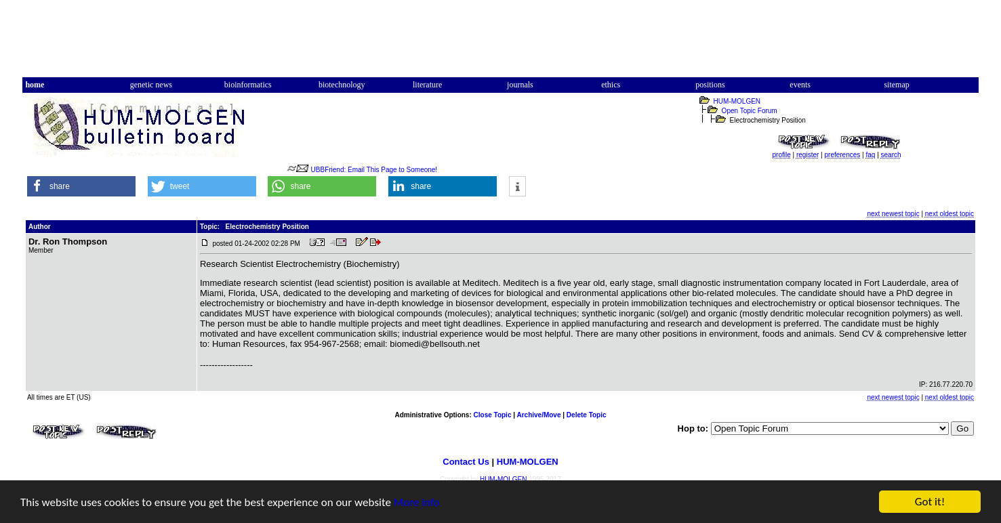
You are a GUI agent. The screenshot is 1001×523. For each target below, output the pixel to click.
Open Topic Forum (749, 110)
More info (417, 503)
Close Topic (493, 415)
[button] (81, 186)
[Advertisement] (501, 42)
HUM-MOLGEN (737, 101)
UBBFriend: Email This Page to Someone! (374, 169)
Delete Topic (587, 415)
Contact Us (466, 462)
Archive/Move (538, 415)
